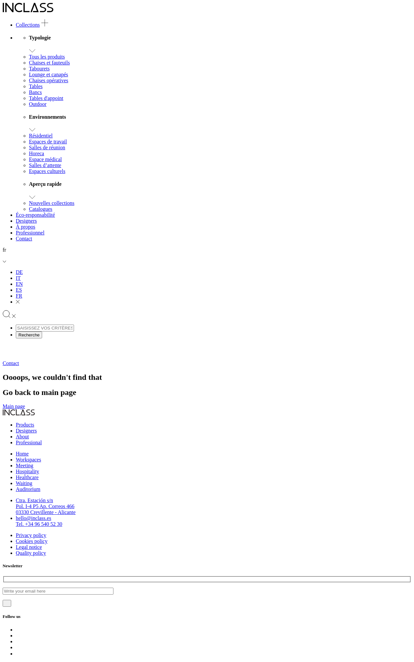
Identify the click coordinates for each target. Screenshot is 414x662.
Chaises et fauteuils (49, 62)
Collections (28, 25)
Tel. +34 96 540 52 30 (39, 524)
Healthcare (27, 477)
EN (19, 284)
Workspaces (28, 459)
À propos (25, 227)
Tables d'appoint (46, 98)
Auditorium (28, 489)
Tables (36, 86)
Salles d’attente (45, 165)
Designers (26, 221)
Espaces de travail (48, 141)
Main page (14, 406)
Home (22, 453)
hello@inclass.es (33, 518)
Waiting (24, 483)
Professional (29, 442)
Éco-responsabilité (35, 215)
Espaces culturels (47, 171)
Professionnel (30, 232)
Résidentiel (41, 135)
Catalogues (40, 209)
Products (25, 425)
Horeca (36, 153)
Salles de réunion (47, 147)
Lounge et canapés (48, 74)
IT (18, 278)
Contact (24, 238)
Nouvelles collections (51, 203)
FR (19, 296)
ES (19, 290)
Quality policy (31, 553)
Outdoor (37, 104)
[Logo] (28, 10)
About (22, 436)
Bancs (35, 92)
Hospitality (27, 471)
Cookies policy (31, 541)
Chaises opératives (48, 80)
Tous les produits (47, 57)
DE (19, 272)
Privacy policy (31, 535)
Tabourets (39, 68)
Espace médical (45, 159)
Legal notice (29, 547)
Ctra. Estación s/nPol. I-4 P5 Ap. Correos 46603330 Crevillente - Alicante (46, 506)
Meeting (24, 465)
